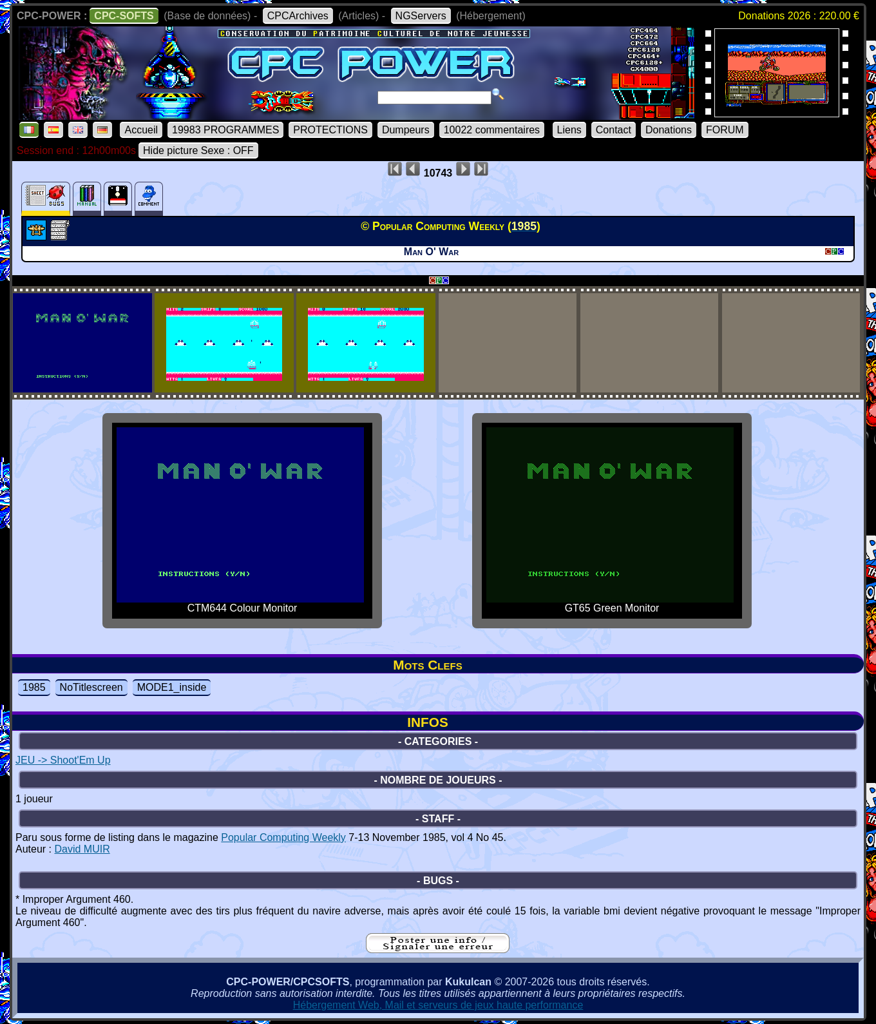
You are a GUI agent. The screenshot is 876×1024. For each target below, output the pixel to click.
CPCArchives (297, 15)
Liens (569, 129)
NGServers (420, 15)
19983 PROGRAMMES (225, 129)
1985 (34, 687)
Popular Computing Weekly (283, 837)
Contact (613, 129)
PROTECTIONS (330, 129)
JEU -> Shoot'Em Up (63, 760)
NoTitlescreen (91, 687)
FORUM (725, 129)
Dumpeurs (406, 129)
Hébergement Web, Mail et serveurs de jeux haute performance (438, 1005)
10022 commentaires (492, 129)
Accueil (141, 129)
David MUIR (82, 849)
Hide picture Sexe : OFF (198, 150)
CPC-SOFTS (123, 15)
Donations (668, 129)
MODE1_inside (172, 687)
